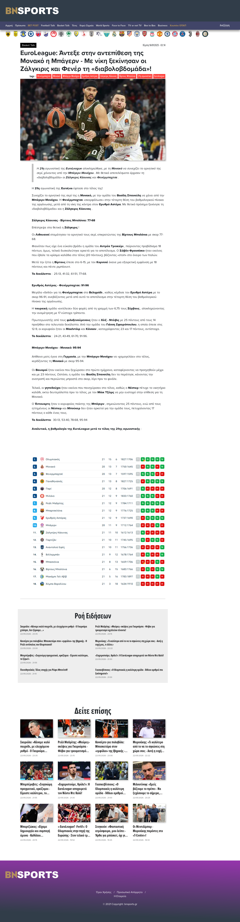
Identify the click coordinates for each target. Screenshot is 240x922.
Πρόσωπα (20, 25)
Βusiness (162, 25)
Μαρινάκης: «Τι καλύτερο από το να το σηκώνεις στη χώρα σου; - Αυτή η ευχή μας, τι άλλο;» (129, 643)
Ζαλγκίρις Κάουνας (108, 76)
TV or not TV (135, 25)
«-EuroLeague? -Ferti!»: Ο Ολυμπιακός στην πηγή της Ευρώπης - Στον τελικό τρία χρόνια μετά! (74, 831)
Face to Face (119, 25)
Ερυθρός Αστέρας (90, 76)
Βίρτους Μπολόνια (127, 76)
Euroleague (159, 76)
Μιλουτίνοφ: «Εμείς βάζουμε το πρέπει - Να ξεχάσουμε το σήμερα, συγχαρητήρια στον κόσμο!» (147, 788)
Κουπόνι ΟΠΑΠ (178, 25)
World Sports (102, 25)
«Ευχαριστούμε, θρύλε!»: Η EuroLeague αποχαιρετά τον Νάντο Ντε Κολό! (129, 655)
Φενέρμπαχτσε (44, 76)
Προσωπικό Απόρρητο (130, 892)
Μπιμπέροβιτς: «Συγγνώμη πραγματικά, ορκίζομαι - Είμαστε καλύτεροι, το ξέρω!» (54, 657)
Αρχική (9, 25)
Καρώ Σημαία (86, 25)
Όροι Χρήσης (103, 892)
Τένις (74, 25)
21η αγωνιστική (145, 76)
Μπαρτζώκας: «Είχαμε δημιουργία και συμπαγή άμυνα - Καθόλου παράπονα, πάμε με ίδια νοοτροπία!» (35, 831)
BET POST (33, 25)
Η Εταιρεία (120, 896)
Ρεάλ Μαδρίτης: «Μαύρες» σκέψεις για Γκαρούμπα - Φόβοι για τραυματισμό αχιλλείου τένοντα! (125, 628)
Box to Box (149, 25)
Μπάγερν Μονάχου (71, 76)
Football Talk (48, 25)
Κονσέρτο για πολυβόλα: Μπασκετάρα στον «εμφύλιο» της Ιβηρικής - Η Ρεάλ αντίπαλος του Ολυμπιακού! (53, 643)
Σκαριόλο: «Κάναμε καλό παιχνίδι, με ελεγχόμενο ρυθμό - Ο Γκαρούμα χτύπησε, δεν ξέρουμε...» (53, 628)
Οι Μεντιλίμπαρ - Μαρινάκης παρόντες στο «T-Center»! (148, 831)
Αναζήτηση (226, 25)
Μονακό (56, 76)
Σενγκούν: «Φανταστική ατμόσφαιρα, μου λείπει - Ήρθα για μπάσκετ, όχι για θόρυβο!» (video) (111, 831)
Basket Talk (63, 25)
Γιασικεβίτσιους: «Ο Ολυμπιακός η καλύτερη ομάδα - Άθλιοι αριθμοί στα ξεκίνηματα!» (129, 671)
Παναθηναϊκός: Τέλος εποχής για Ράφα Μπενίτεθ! (44, 670)
